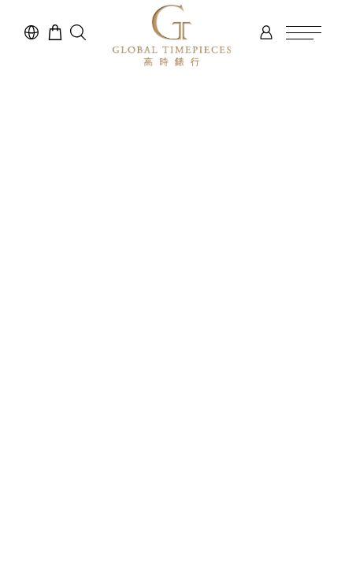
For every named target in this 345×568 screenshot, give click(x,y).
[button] (78, 32)
